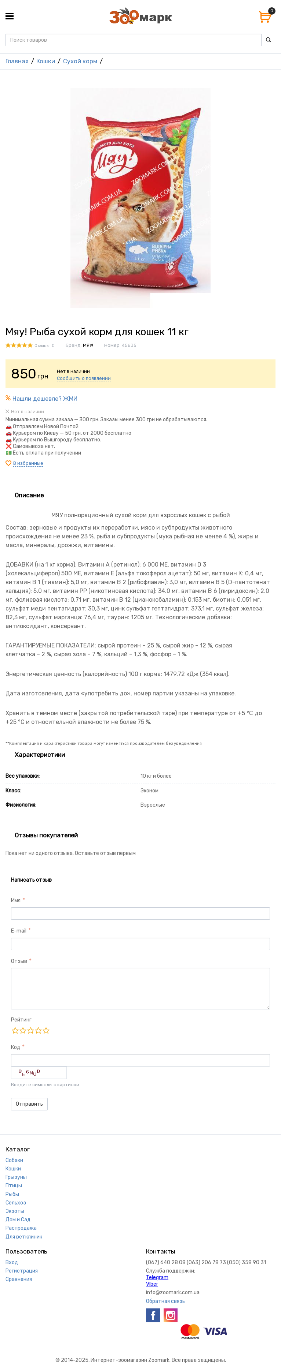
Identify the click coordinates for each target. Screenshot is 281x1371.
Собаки (14, 1160)
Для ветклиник (24, 1237)
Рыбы (12, 1194)
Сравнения (19, 1279)
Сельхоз (16, 1203)
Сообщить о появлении (84, 378)
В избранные (28, 463)
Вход (12, 1262)
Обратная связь (165, 1301)
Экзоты (15, 1211)
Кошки (45, 61)
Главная (17, 61)
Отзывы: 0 (44, 345)
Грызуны (16, 1177)
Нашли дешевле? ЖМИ (44, 398)
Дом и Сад (18, 1220)
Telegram (157, 1277)
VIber (152, 1284)
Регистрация (22, 1271)
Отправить (29, 1104)
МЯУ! (88, 345)
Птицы (14, 1186)
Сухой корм (80, 61)
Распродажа (21, 1228)
